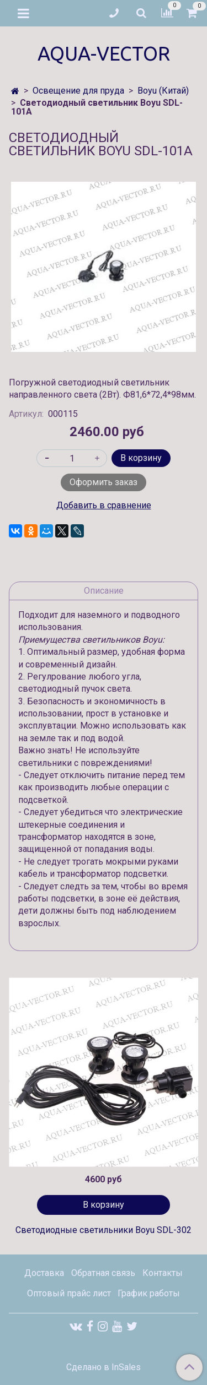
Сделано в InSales (103, 1367)
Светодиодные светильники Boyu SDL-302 (103, 1230)
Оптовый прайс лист (69, 1293)
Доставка (44, 1273)
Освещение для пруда (78, 90)
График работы (149, 1293)
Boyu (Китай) (163, 90)
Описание (104, 590)
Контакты (162, 1273)
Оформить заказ (103, 482)
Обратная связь (103, 1273)
